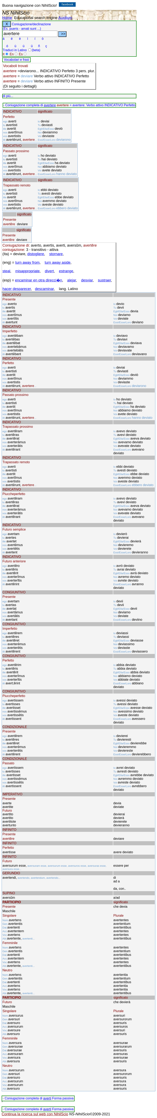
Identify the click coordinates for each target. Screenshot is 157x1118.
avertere (50, 105)
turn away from (27, 262)
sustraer (104, 280)
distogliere (35, 254)
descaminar (44, 289)
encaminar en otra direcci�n (38, 280)
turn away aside (58, 262)
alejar (71, 280)
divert (49, 271)
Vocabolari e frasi (16, 59)
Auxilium (65, 18)
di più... (8, 96)
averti (47, 1098)
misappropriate (27, 271)
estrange (66, 271)
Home (7, 18)
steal (6, 271)
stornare (56, 254)
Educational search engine (35, 18)
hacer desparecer (16, 289)
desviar (87, 280)
